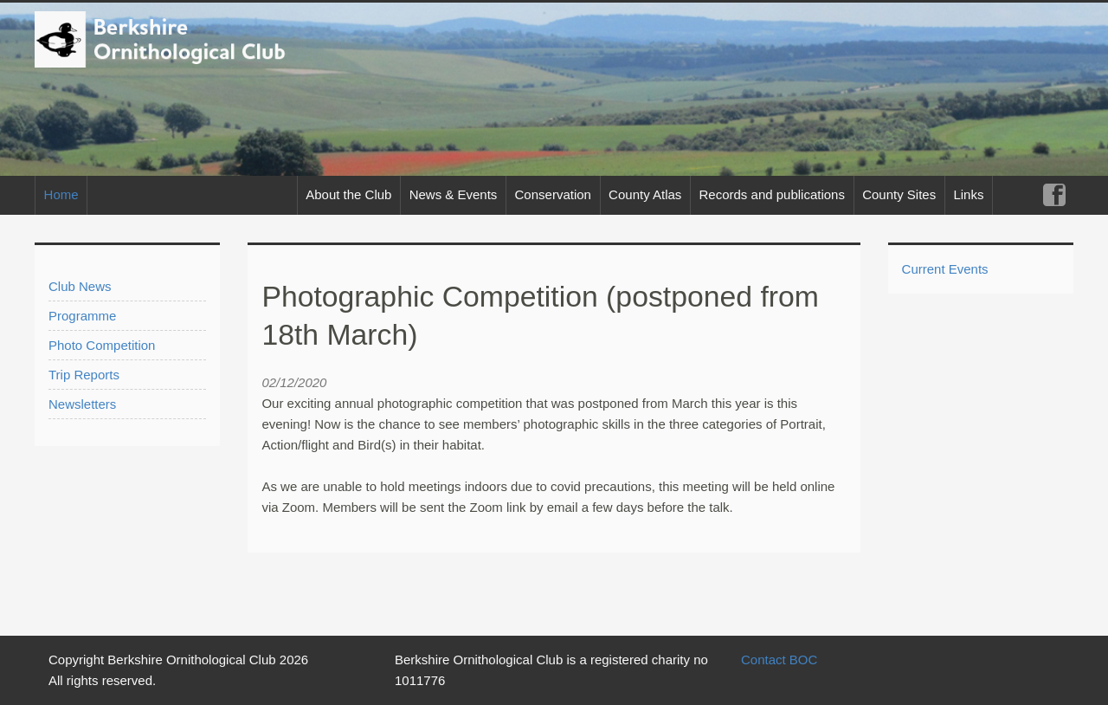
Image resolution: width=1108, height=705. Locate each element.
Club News (80, 286)
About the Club (348, 194)
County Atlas (645, 194)
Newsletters (82, 404)
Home (61, 194)
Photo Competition (101, 345)
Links (968, 194)
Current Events (945, 269)
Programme (82, 315)
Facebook (1053, 195)
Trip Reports (83, 374)
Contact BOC (779, 659)
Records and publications (772, 194)
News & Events (453, 194)
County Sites (899, 194)
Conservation (553, 194)
